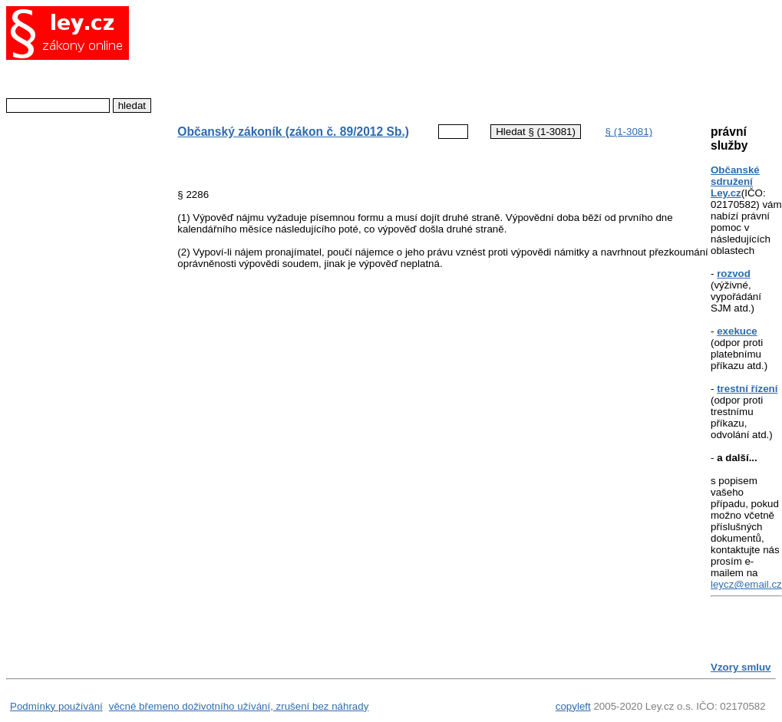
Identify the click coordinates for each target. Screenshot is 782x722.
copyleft (573, 706)
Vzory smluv (741, 667)
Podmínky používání (56, 706)
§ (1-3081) (629, 131)
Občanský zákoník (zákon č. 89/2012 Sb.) (293, 131)
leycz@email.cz (746, 584)
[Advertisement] (431, 57)
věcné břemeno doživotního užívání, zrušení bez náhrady (239, 706)
